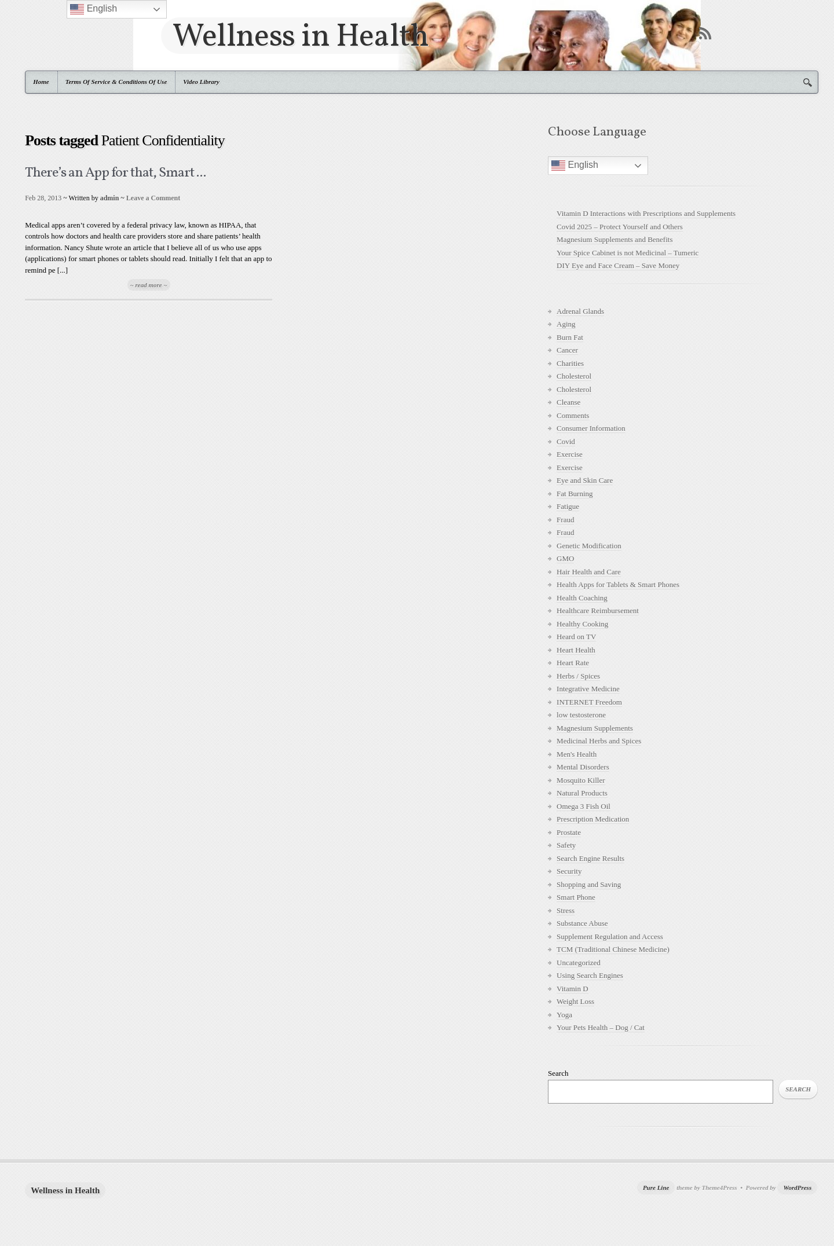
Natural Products (582, 793)
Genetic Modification (589, 545)
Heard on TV (576, 636)
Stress (566, 910)
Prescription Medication (593, 819)
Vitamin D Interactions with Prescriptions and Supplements (646, 213)
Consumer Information (591, 428)
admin (109, 198)
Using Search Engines (590, 975)
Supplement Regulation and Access (610, 936)
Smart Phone (576, 897)
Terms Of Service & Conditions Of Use (116, 81)
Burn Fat (570, 337)
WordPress (797, 1187)
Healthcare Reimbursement (598, 610)
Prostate (569, 832)
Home (41, 81)
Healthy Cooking (582, 624)
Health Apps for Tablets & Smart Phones (618, 584)
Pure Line (656, 1187)
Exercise (570, 454)
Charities (570, 363)
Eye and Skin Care (585, 480)
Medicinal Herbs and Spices (599, 740)
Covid (566, 441)
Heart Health (576, 650)
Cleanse (568, 402)
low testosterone (581, 714)
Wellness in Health (301, 35)
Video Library (201, 81)
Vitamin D (572, 988)
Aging (566, 324)
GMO (565, 558)
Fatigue (568, 506)
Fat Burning (574, 493)
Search (558, 1073)
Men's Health (577, 754)
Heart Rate (573, 662)
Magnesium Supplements (595, 728)
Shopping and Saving (589, 884)
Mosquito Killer (581, 780)
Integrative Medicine (588, 688)
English (574, 166)
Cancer (567, 350)
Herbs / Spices (578, 676)
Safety (566, 845)
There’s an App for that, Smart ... (115, 173)
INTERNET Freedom (589, 702)
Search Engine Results (590, 858)
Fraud (565, 519)
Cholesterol (574, 376)
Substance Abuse (582, 923)
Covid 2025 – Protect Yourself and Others (620, 226)
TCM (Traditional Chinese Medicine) (613, 949)
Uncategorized (579, 962)
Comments (573, 415)
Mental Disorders (583, 767)
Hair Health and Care (589, 571)
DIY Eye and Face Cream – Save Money (618, 265)
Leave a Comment (153, 198)
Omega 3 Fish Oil (583, 806)
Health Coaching (582, 597)
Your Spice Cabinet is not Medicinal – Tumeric (627, 252)
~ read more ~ (148, 284)
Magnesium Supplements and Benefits (614, 239)
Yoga (564, 1014)
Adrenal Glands (580, 311)
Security (569, 871)
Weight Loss (575, 1001)
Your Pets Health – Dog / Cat (601, 1027)
